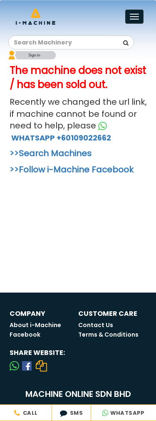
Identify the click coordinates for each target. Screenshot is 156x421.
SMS (71, 413)
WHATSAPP (123, 413)
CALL (26, 413)
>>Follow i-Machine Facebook (72, 169)
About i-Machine (35, 325)
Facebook (25, 334)
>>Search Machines (51, 153)
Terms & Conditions (108, 334)
